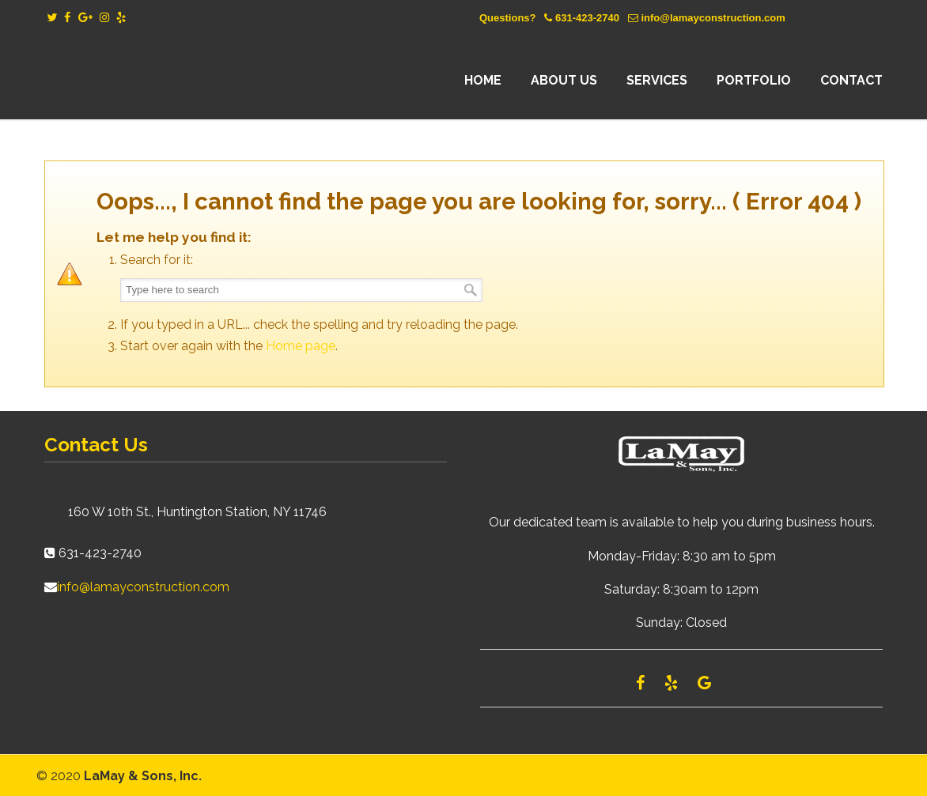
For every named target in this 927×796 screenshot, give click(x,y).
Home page (300, 345)
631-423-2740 (587, 18)
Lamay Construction (182, 80)
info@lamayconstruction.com (713, 18)
